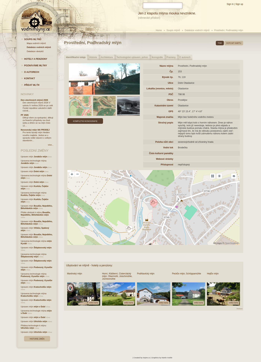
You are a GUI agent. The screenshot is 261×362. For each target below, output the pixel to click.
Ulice (170, 83)
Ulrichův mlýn (40, 321)
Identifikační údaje (76, 57)
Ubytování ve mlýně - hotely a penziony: (89, 265)
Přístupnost (167, 164)
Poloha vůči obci (164, 142)
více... (50, 145)
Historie (93, 57)
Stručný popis (165, 122)
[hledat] (163, 5)
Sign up (239, 4)
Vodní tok (168, 147)
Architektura (107, 57)
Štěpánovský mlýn (43, 247)
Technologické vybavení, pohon (132, 57)
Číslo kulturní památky (161, 153)
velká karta (93, 303)
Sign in (230, 4)
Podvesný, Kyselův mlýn (33, 276)
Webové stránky (164, 159)
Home (159, 30)
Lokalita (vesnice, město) (159, 88)
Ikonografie (157, 57)
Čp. (171, 71)
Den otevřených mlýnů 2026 (34, 100)
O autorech (184, 57)
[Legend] (233, 176)
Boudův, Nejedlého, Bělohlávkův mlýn (37, 207)
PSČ (170, 94)
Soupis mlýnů (173, 30)
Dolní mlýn (39, 171)
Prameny (171, 57)
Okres (170, 100)
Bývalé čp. (167, 77)
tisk (220, 43)
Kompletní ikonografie (85, 121)
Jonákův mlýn (40, 156)
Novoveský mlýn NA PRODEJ (35, 130)
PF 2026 (25, 115)
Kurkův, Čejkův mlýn (31, 195)
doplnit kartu (233, 43)
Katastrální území (164, 105)
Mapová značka (165, 117)
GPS (170, 111)
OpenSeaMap (232, 243)
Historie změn (37, 339)
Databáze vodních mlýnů (197, 30)
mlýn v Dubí (39, 306)
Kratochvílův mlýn (42, 287)
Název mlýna (166, 66)
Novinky (27, 94)
